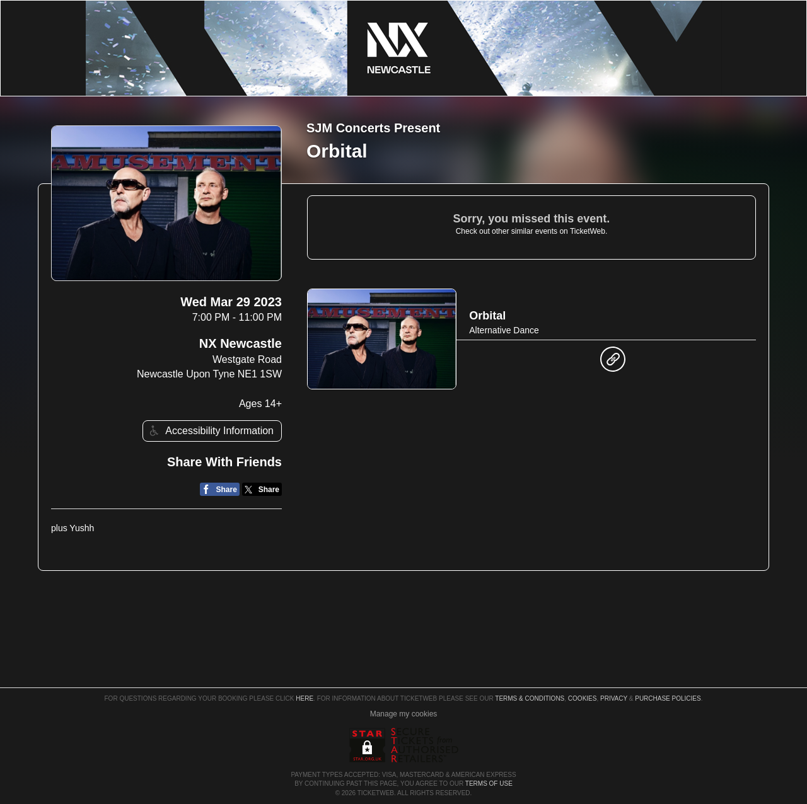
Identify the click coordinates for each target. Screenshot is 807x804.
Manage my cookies (404, 713)
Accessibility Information (210, 431)
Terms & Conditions (529, 698)
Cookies (582, 698)
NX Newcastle (240, 343)
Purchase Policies (667, 698)
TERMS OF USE (489, 783)
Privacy (613, 698)
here (304, 698)
